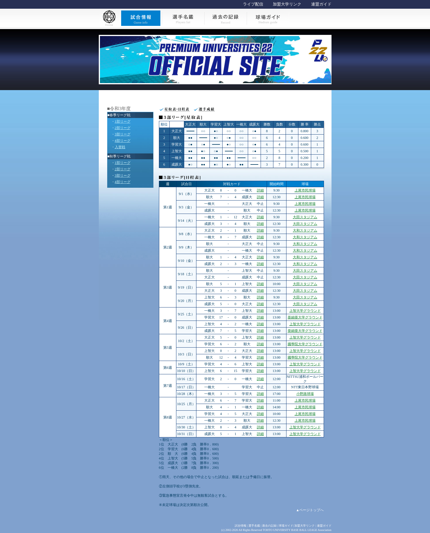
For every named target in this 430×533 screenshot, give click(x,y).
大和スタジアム (305, 230)
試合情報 (240, 525)
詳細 (260, 190)
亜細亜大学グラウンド (305, 317)
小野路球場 (305, 394)
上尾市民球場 (305, 190)
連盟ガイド (321, 4)
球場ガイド (286, 525)
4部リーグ (122, 141)
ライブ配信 (253, 4)
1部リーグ (122, 121)
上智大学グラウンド (305, 311)
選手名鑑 (254, 525)
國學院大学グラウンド (305, 344)
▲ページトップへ (310, 510)
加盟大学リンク (287, 4)
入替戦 (120, 147)
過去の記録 (269, 525)
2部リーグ (122, 128)
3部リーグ (122, 134)
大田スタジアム (305, 217)
